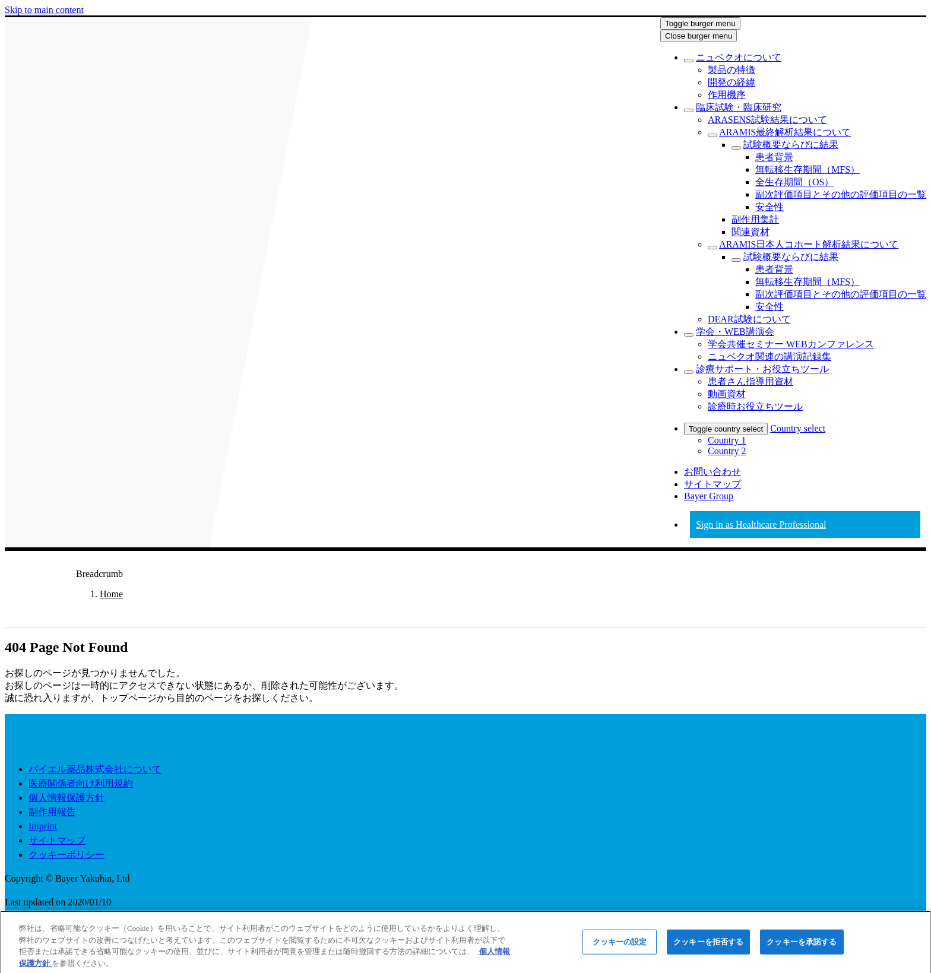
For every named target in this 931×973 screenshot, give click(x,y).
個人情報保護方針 (66, 798)
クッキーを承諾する (802, 946)
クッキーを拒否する (708, 946)
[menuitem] (738, 57)
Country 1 (727, 440)
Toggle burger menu (700, 23)
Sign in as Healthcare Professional (761, 524)
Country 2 (727, 451)
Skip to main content (44, 10)
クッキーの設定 (620, 946)
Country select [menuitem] (797, 428)
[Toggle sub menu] (689, 60)
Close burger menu (698, 35)
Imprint (42, 826)
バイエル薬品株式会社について (95, 769)
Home (111, 594)
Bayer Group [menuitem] (708, 496)
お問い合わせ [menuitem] (712, 472)
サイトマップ (57, 840)
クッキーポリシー (66, 855)
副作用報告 (52, 812)
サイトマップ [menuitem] (712, 484)
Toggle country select (726, 428)
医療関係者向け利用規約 (80, 783)
